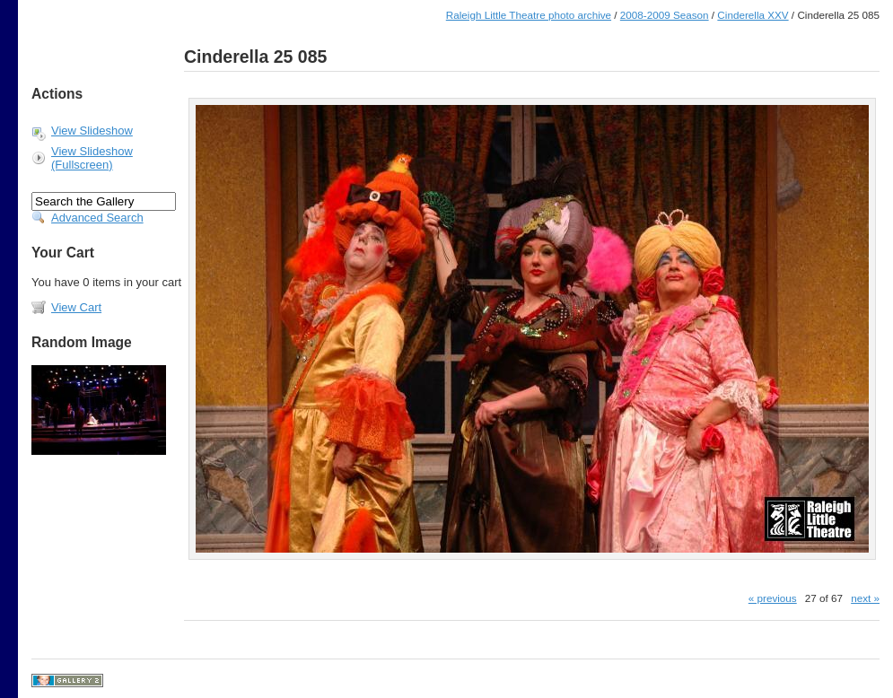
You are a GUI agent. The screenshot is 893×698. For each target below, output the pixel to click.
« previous (773, 598)
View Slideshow (92, 130)
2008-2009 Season (664, 15)
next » (865, 598)
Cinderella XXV (752, 15)
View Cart (76, 307)
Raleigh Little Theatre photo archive (528, 15)
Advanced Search (97, 217)
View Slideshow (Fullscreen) (92, 157)
